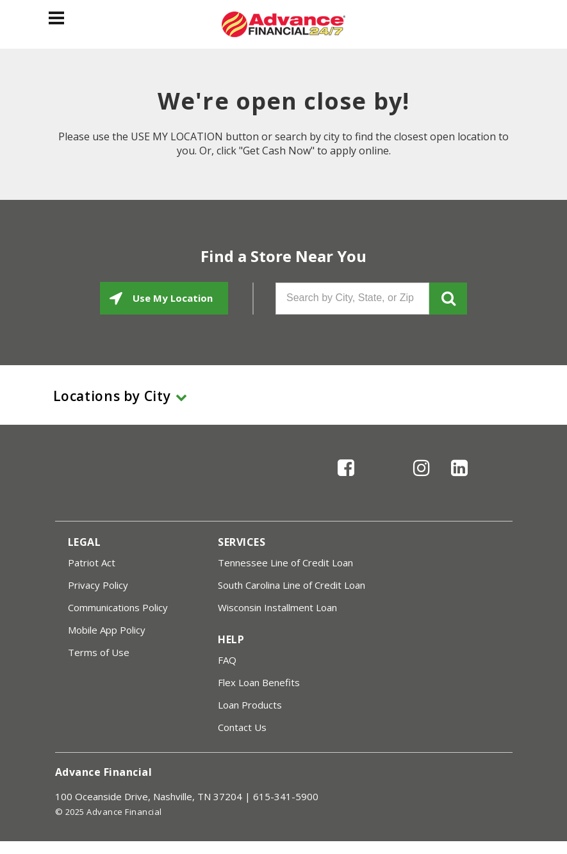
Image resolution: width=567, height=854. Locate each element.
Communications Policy (118, 607)
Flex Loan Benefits (259, 682)
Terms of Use (98, 652)
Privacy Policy (98, 585)
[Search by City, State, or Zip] (352, 299)
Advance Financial (103, 772)
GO (448, 299)
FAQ (227, 659)
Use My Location (171, 298)
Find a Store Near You (283, 256)
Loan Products (250, 704)
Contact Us (242, 727)
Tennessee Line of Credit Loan (285, 562)
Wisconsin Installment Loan (277, 607)
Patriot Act (91, 562)
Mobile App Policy (106, 629)
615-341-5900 (285, 796)
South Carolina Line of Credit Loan (291, 585)
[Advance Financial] (283, 24)
